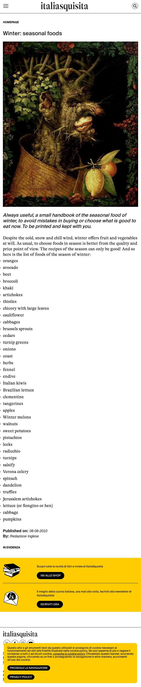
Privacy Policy (21, 677)
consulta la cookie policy (69, 654)
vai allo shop (50, 575)
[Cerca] (135, 6)
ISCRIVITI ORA (49, 604)
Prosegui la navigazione (29, 668)
